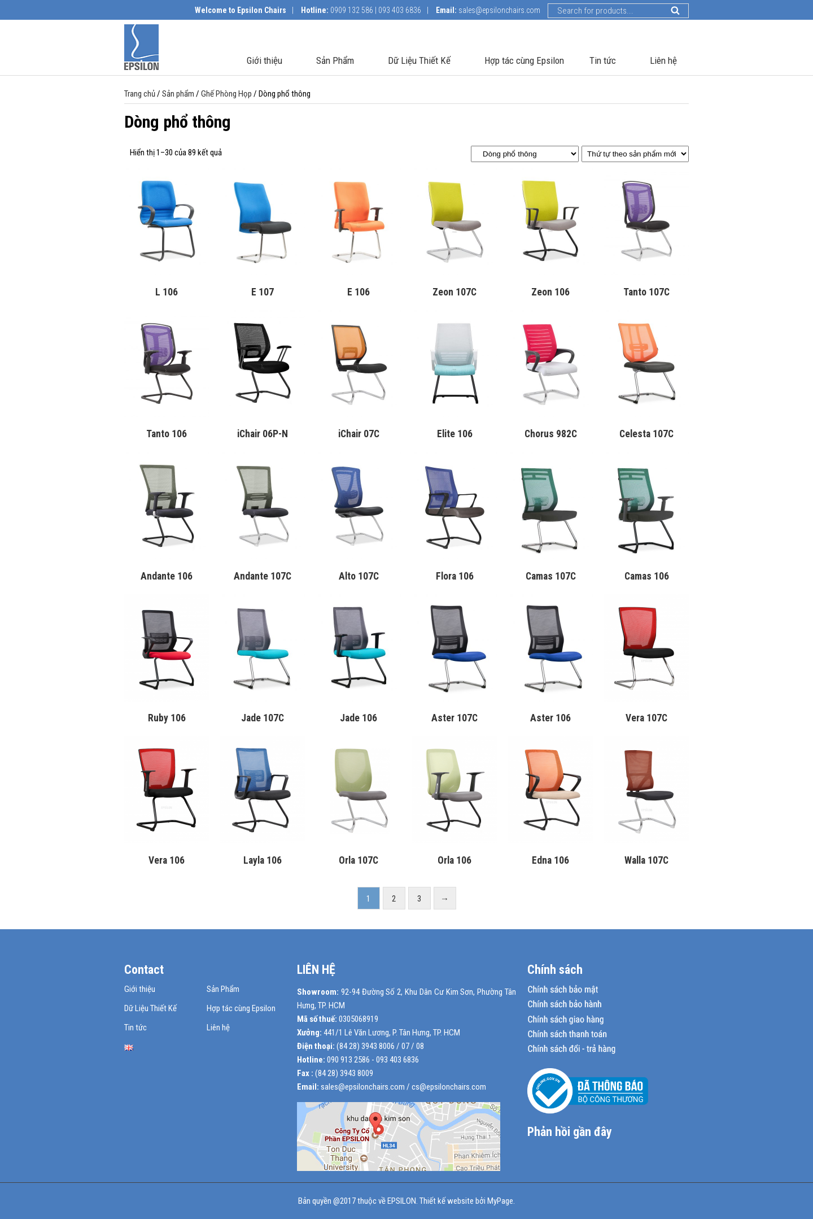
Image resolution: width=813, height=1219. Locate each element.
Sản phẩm (178, 94)
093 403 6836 (399, 10)
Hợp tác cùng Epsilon (524, 62)
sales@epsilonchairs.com (499, 10)
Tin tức (606, 62)
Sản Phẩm (339, 62)
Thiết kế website (446, 1201)
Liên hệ (663, 62)
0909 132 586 (351, 10)
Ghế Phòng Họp (226, 94)
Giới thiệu (269, 62)
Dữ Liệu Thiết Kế (423, 62)
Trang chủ (139, 94)
